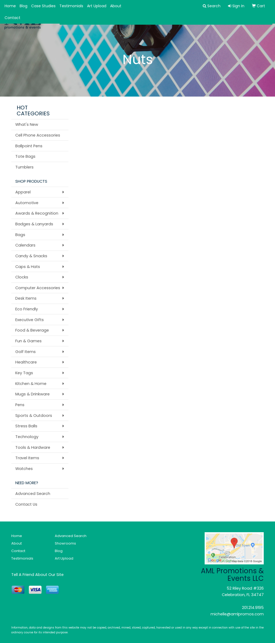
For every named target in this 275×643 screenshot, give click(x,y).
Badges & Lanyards (34, 224)
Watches (24, 468)
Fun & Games (28, 341)
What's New (26, 124)
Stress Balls (26, 426)
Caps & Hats (27, 266)
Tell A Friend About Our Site (37, 574)
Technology (26, 436)
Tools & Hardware (32, 447)
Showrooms (65, 543)
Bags (20, 234)
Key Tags (24, 373)
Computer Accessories (37, 288)
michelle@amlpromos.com (237, 614)
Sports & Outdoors (33, 415)
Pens (19, 404)
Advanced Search (32, 493)
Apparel (23, 192)
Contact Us (26, 504)
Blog (23, 6)
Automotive (26, 202)
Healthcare (26, 362)
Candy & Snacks (31, 256)
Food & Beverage (32, 330)
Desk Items (26, 298)
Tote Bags (25, 156)
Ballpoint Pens (28, 146)
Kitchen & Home (30, 383)
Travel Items (27, 458)
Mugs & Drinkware (32, 394)
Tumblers (24, 167)
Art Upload (96, 6)
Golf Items (25, 351)
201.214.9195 (253, 607)
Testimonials (71, 6)
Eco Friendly (26, 309)
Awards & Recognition (36, 213)
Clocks (21, 277)
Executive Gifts (29, 319)
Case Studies (43, 6)
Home (10, 6)
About (115, 6)
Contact (12, 17)
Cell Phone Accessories (37, 135)
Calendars (25, 245)
